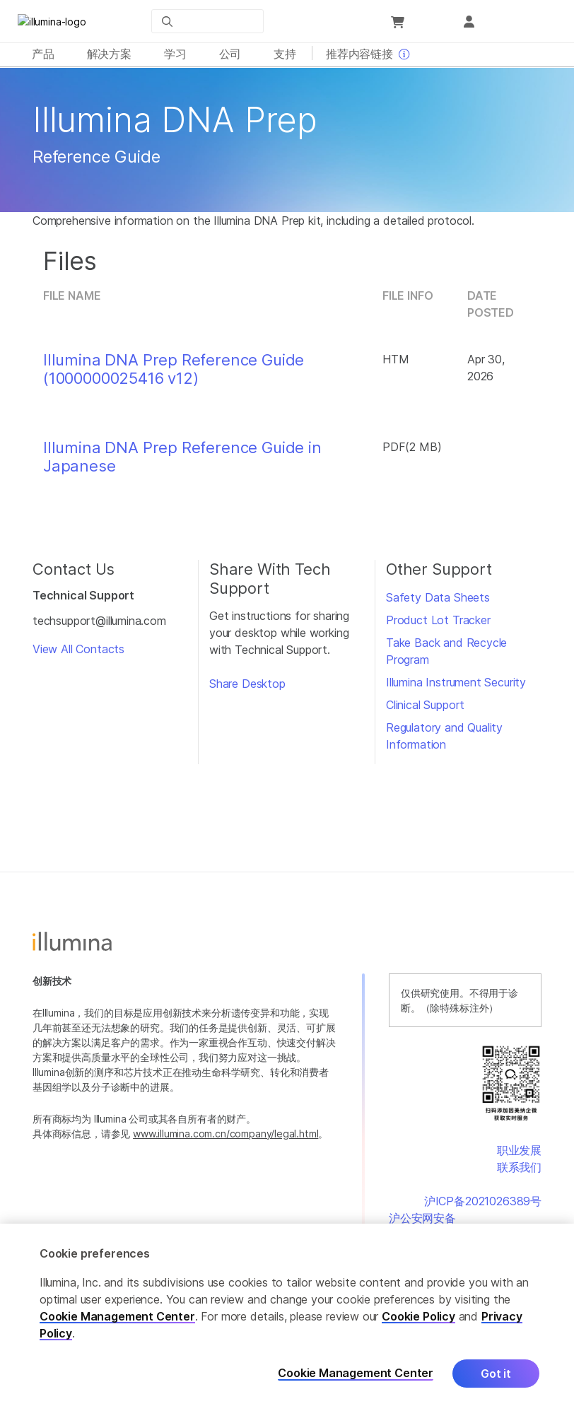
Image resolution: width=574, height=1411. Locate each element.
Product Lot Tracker (438, 623)
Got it (496, 1373)
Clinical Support (425, 708)
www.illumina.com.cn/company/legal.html (225, 1137)
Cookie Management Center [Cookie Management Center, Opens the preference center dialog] (355, 1373)
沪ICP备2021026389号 (482, 1205)
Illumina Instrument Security (456, 686)
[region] (287, 1317)
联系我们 (519, 1171)
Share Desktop (247, 687)
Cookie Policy (418, 1316)
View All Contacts (78, 652)
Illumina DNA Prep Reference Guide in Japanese (182, 460)
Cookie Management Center (117, 1316)
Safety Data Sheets (438, 601)
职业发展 (519, 1154)
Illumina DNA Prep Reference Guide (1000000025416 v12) (173, 372)
